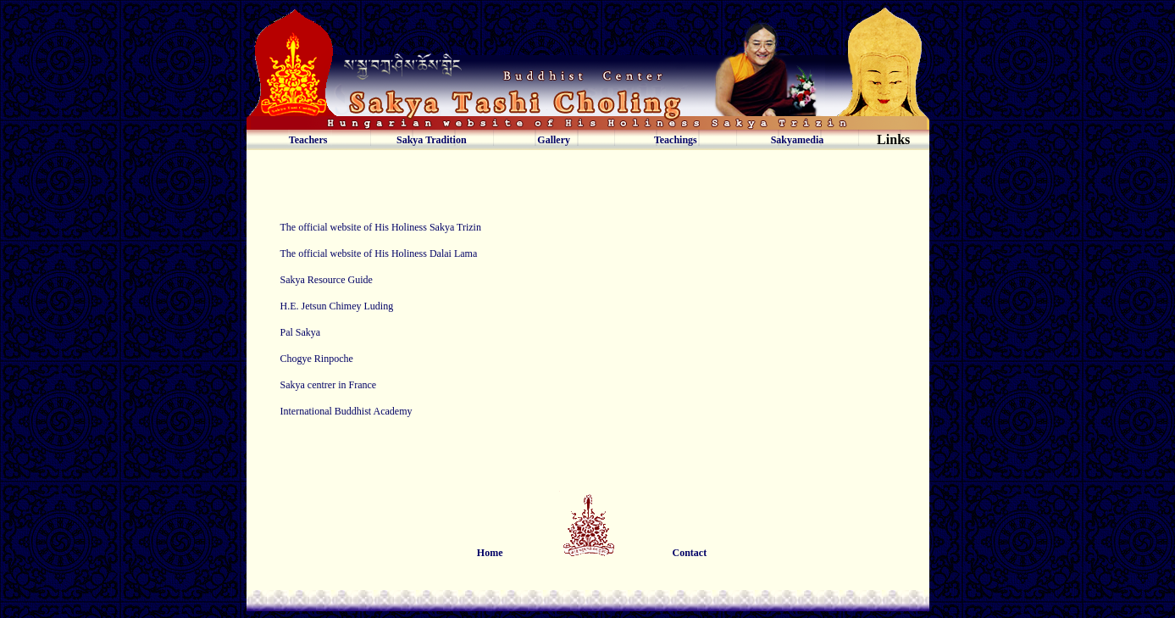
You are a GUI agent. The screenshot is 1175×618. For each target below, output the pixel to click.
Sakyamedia (797, 140)
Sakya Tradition (431, 140)
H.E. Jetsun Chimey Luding (337, 306)
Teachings (675, 140)
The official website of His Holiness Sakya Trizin (380, 227)
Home (490, 553)
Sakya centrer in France (328, 385)
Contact (690, 553)
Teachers (308, 140)
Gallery (553, 140)
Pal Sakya (300, 332)
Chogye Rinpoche (316, 359)
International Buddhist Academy (346, 411)
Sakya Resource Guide (326, 280)
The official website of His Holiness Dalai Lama (379, 253)
